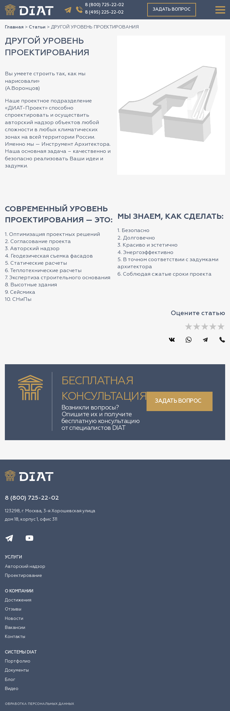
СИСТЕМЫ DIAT (21, 652)
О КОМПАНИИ (19, 591)
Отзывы (13, 609)
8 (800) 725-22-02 (104, 5)
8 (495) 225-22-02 (104, 12)
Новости (14, 619)
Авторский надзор (25, 567)
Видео (11, 689)
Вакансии (15, 628)
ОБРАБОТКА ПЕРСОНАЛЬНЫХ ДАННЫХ (39, 704)
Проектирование (23, 576)
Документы (17, 670)
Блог (10, 680)
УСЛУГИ (13, 557)
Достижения (18, 600)
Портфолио (17, 661)
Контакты (15, 637)
